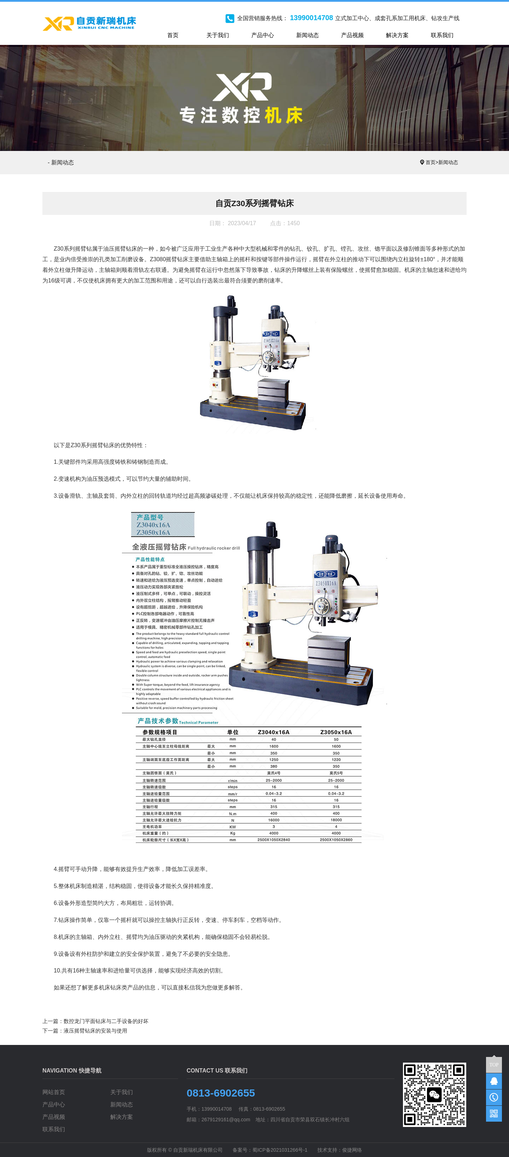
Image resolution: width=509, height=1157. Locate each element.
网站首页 (53, 1092)
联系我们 (53, 1129)
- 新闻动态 (61, 162)
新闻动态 (448, 162)
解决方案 (121, 1117)
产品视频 (53, 1117)
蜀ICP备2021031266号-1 (280, 1150)
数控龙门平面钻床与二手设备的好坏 (106, 1021)
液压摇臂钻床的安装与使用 (95, 1031)
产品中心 (53, 1105)
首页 (432, 162)
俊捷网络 (352, 1150)
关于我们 (121, 1092)
